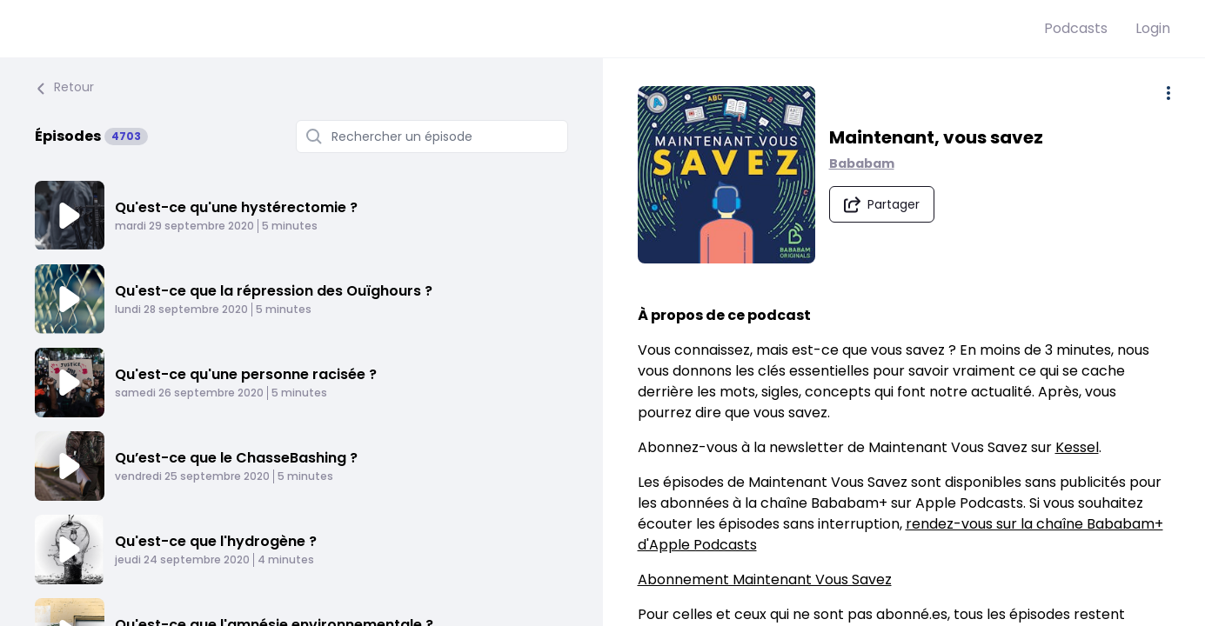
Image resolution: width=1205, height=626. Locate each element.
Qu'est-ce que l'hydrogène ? (216, 541)
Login (1152, 28)
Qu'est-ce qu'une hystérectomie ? (236, 207)
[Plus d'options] (1168, 93)
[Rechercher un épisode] (432, 136)
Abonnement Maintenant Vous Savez (765, 579)
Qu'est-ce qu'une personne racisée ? (246, 374)
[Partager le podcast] (881, 204)
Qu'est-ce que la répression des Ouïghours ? (273, 291)
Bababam (861, 163)
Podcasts (1076, 28)
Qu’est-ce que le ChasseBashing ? (236, 458)
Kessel (1077, 447)
